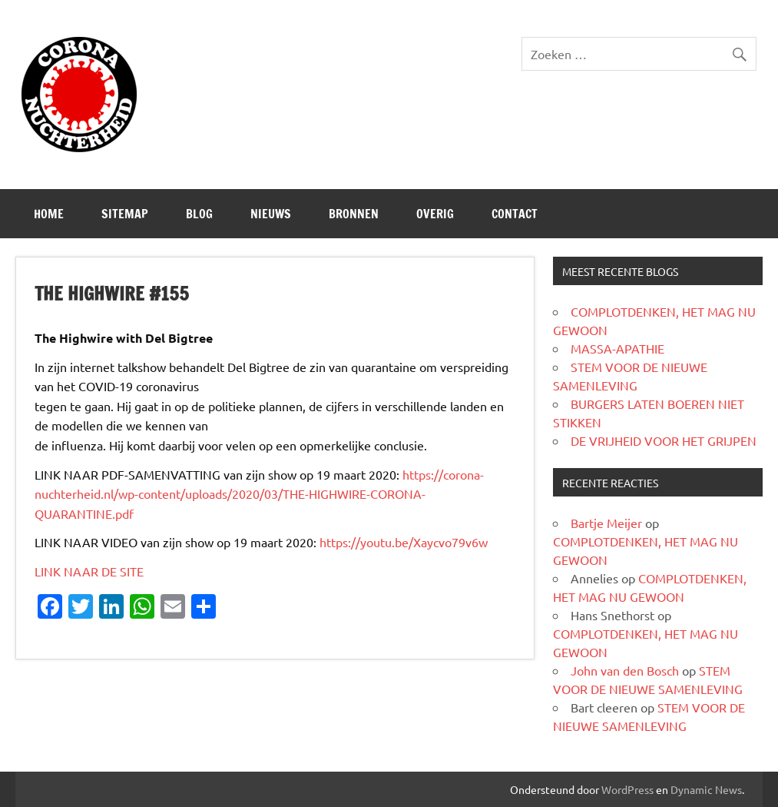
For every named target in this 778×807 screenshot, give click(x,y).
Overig (435, 213)
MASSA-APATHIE (617, 348)
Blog (199, 213)
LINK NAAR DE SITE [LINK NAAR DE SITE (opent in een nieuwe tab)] (89, 571)
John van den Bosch (625, 670)
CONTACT (515, 213)
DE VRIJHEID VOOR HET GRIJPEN (663, 440)
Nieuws (270, 213)
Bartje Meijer (606, 522)
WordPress (627, 789)
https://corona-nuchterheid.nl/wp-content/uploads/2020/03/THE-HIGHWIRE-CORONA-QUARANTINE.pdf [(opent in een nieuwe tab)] (259, 494)
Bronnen (354, 213)
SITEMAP (124, 213)
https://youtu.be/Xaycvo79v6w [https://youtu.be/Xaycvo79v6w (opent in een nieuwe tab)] (403, 542)
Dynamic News (706, 789)
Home (49, 213)
